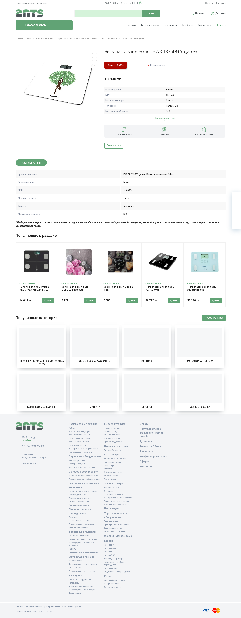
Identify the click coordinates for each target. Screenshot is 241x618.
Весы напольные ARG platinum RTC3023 (74, 289)
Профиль (200, 13)
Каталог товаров (32, 25)
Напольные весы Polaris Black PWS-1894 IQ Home (34, 289)
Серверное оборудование (94, 361)
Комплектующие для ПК (41, 407)
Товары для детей (199, 407)
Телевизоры (170, 25)
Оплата (209, 3)
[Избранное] (236, 205)
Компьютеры (204, 25)
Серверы (221, 25)
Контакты (221, 3)
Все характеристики (165, 118)
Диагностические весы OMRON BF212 (201, 289)
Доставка (220, 13)
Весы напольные (27, 283)
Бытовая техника (150, 25)
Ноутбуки (131, 25)
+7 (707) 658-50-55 (112, 3)
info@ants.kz (130, 3)
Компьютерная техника (199, 361)
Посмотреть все (214, 317)
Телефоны (187, 25)
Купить (47, 300)
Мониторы (146, 361)
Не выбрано (28, 440)
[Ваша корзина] (236, 196)
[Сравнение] (236, 215)
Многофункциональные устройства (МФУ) (42, 362)
